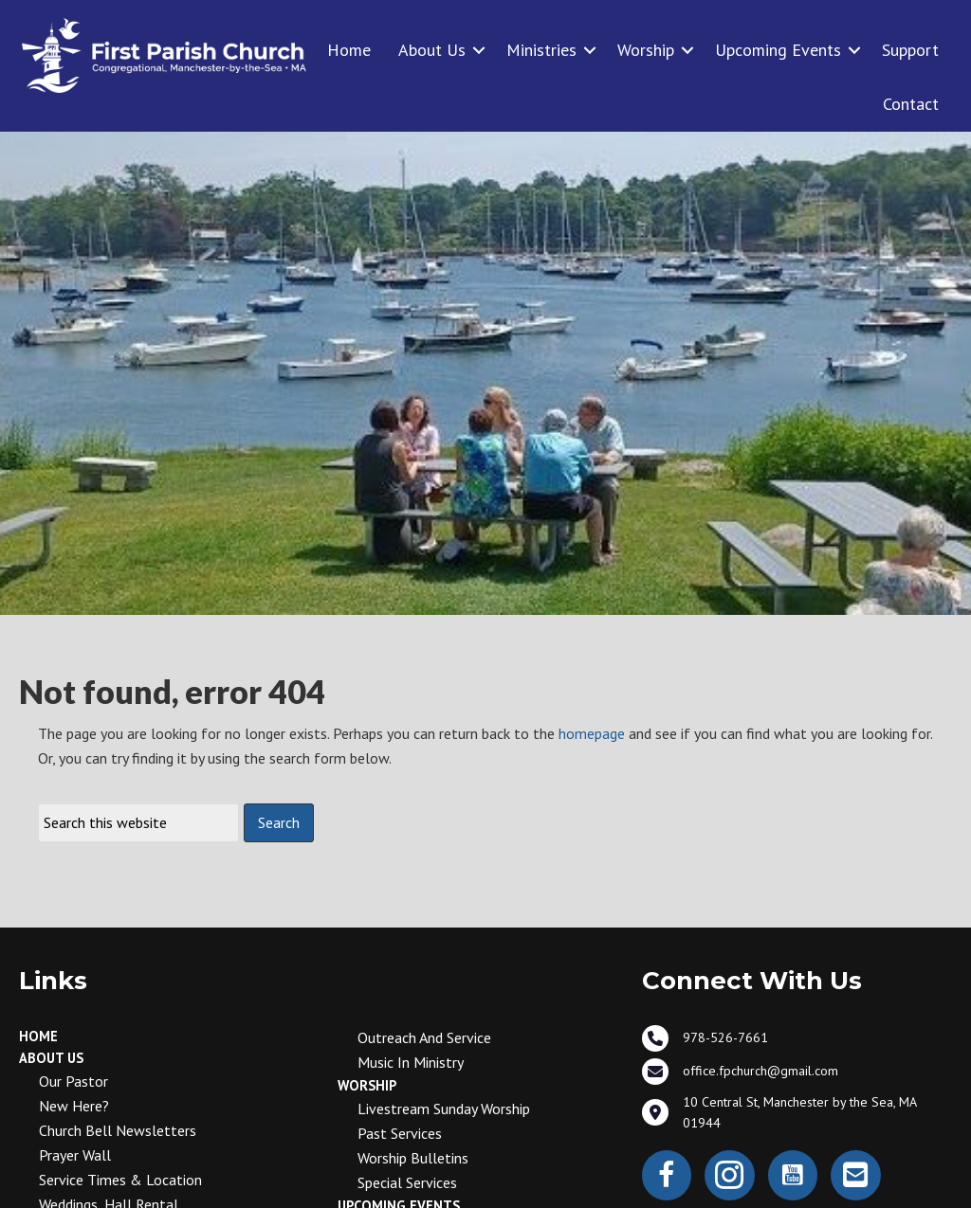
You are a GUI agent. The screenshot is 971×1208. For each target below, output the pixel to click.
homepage (592, 733)
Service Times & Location (120, 1179)
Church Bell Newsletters (117, 1130)
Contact (911, 104)
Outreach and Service (424, 1037)
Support (910, 50)
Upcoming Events (778, 50)
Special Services (407, 1182)
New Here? (74, 1105)
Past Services (399, 1133)
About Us (432, 50)
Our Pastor (73, 1081)
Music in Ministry (410, 1062)
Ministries (541, 50)
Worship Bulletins (412, 1157)
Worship (645, 50)
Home (349, 50)
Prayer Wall (75, 1154)
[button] (479, 50)
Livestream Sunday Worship (443, 1108)
